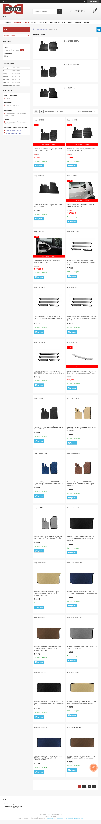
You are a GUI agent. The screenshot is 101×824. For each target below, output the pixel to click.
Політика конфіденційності (13, 807)
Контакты (42, 22)
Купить (40, 166)
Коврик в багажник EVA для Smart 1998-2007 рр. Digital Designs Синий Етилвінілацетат (48, 758)
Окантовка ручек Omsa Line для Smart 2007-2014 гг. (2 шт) (47, 261)
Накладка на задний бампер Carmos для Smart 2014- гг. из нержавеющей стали (81, 372)
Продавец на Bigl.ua (50, 816)
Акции (86, 22)
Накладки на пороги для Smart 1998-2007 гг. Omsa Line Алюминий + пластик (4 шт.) (81, 262)
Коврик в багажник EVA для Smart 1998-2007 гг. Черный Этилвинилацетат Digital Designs (49, 703)
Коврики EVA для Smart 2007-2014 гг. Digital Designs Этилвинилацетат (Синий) (48, 483)
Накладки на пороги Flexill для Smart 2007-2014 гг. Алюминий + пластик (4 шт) (49, 372)
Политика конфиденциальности (73, 818)
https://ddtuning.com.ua (13, 130)
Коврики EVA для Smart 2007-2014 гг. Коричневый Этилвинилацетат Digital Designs (80, 483)
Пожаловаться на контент (55, 818)
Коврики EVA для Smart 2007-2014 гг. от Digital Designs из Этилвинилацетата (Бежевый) (81, 428)
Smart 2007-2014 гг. (72, 64)
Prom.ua (59, 814)
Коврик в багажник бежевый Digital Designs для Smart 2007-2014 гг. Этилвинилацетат (46, 593)
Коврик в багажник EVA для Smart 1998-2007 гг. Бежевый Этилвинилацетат (81, 702)
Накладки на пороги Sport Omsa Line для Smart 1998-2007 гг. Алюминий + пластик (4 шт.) (81, 318)
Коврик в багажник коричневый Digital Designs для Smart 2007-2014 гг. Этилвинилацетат (47, 648)
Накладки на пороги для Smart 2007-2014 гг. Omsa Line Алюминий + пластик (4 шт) (48, 318)
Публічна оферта (10, 804)
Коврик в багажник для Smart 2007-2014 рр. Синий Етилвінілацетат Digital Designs (82, 592)
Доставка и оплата (57, 22)
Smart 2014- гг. (70, 88)
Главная (7, 22)
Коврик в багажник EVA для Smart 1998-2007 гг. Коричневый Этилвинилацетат (81, 757)
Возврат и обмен (74, 22)
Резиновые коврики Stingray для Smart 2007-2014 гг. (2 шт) (48, 149)
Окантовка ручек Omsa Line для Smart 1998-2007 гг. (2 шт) (80, 205)
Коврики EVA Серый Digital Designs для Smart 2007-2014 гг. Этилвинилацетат (48, 537)
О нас (33, 22)
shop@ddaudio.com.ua (13, 133)
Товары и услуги (20, 22)
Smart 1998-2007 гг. (72, 41)
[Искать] (59, 11)
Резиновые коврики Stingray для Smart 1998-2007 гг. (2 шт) (81, 149)
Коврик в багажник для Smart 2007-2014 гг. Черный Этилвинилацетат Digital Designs (81, 538)
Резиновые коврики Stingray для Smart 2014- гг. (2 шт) (48, 205)
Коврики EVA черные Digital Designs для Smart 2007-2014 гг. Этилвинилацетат (48, 428)
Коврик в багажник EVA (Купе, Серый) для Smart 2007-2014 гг (82, 647)
